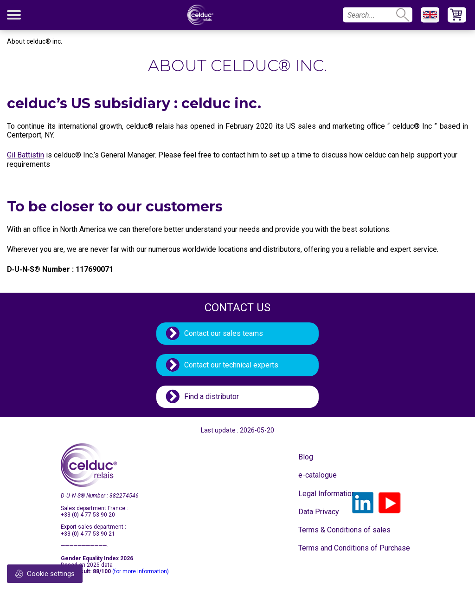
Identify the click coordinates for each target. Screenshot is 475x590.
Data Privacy (318, 511)
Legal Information (321, 493)
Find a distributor (211, 396)
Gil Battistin (25, 155)
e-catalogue (317, 475)
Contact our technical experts (231, 365)
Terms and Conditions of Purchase (321, 548)
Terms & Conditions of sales (321, 529)
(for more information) (140, 571)
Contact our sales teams (223, 333)
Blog (305, 456)
